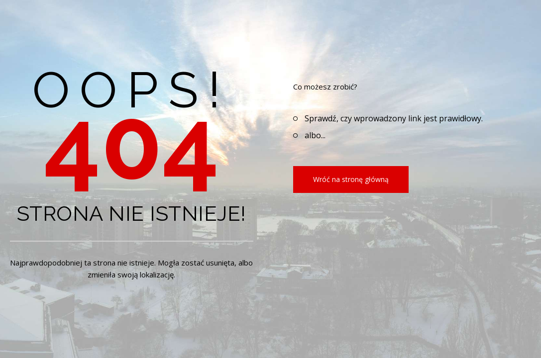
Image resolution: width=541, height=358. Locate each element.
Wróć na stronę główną (351, 179)
